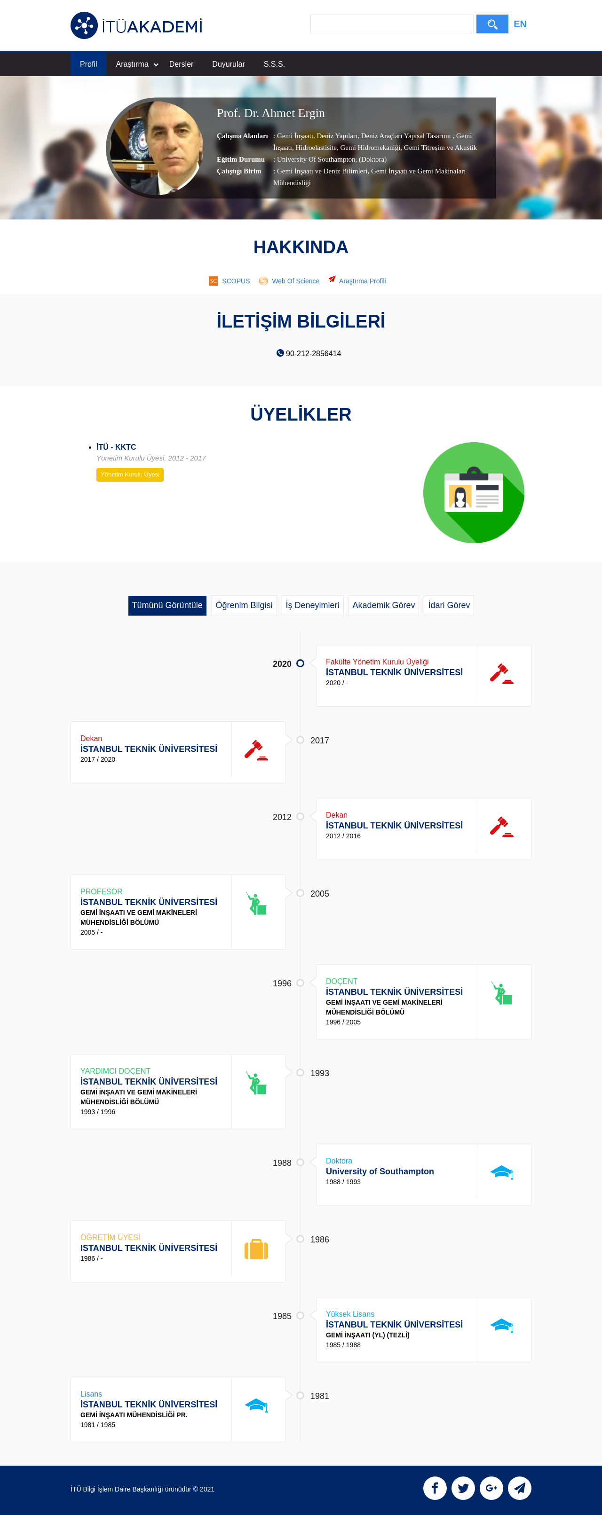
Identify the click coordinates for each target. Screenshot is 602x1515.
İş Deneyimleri (313, 605)
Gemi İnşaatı (295, 136)
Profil (88, 64)
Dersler (181, 64)
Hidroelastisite (315, 147)
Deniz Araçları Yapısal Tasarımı (406, 136)
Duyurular (228, 64)
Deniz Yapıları (336, 136)
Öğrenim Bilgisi (244, 605)
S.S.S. (274, 64)
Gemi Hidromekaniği (370, 147)
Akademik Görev (383, 605)
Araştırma (137, 64)
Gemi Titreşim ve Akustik (439, 147)
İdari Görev (449, 605)
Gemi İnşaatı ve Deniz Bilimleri (322, 171)
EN (520, 24)
